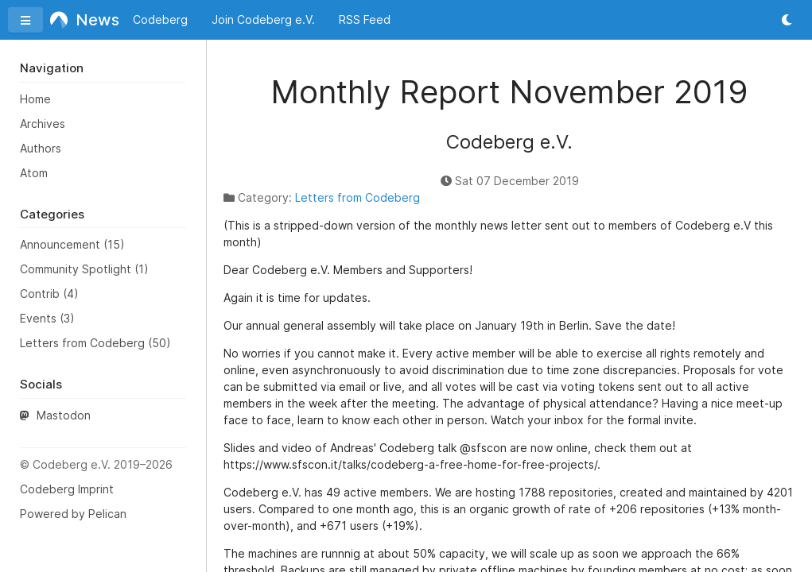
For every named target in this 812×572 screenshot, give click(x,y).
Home (35, 99)
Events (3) (47, 318)
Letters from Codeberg (357, 197)
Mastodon (55, 415)
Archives (42, 123)
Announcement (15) (72, 244)
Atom (34, 173)
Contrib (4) (49, 293)
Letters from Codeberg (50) (95, 343)
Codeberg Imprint (67, 489)
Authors (40, 148)
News (80, 19)
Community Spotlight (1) (84, 269)
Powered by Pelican (73, 513)
